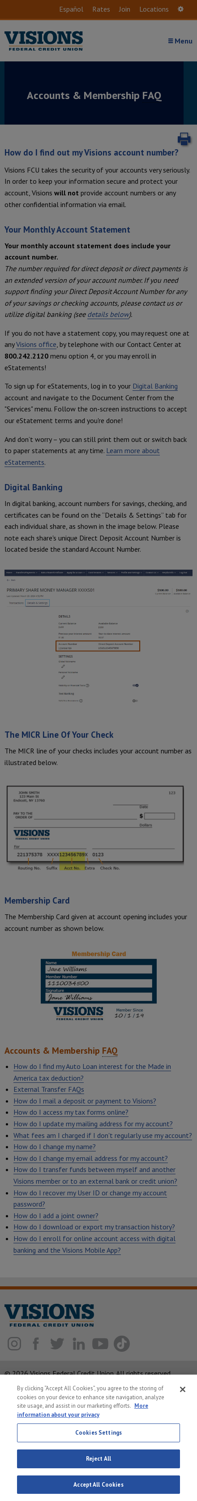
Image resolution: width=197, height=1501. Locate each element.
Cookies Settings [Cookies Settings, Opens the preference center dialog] (98, 1440)
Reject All (98, 1465)
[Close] (183, 1396)
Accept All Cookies (98, 1491)
